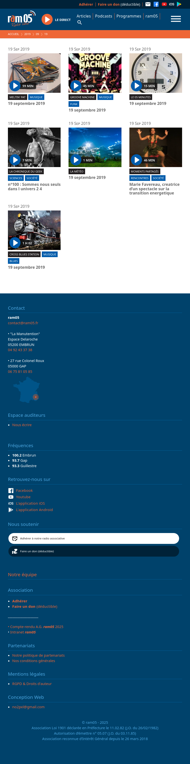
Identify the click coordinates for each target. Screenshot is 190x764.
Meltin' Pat (17, 97)
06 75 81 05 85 (20, 371)
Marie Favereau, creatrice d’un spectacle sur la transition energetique (154, 188)
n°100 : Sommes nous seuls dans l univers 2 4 (34, 186)
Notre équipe (22, 574)
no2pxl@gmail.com (28, 706)
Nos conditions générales (33, 660)
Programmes (129, 16)
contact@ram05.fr (23, 322)
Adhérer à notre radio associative (42, 538)
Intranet (23, 632)
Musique (36, 97)
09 (37, 34)
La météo (76, 171)
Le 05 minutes (141, 97)
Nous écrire (22, 424)
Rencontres (139, 178)
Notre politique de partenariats (38, 655)
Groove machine (82, 97)
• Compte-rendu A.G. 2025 (35, 626)
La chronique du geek (25, 171)
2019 (27, 34)
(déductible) (119, 4)
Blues (13, 261)
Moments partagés (145, 171)
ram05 (151, 16)
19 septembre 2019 (26, 103)
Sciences (15, 178)
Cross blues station (24, 254)
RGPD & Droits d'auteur (32, 683)
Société (31, 178)
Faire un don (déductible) (37, 551)
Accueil (13, 34)
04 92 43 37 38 (20, 349)
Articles (84, 16)
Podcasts (103, 16)
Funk (73, 104)
